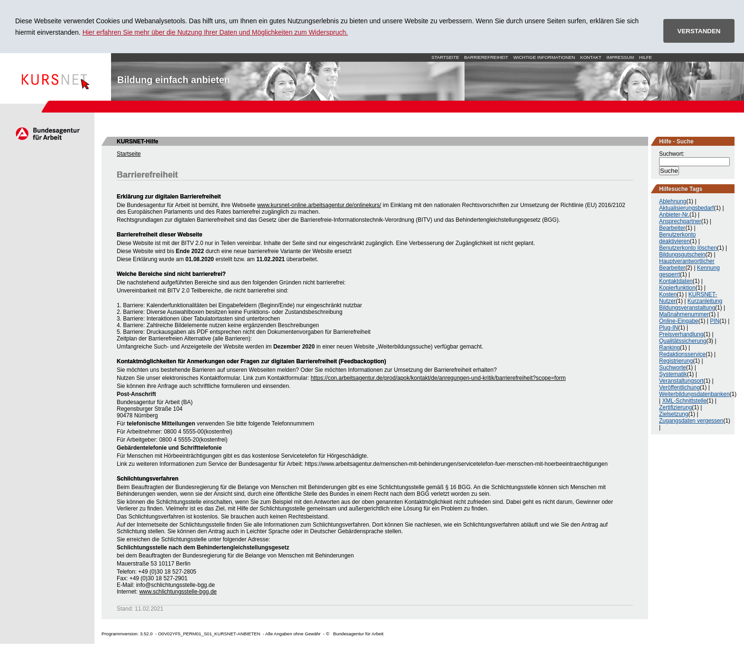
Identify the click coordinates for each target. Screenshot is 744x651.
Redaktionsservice (682, 354)
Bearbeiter (672, 228)
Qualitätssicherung (682, 341)
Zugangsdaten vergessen (691, 420)
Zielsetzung (673, 414)
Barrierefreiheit (486, 57)
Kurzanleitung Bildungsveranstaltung (690, 304)
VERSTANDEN (699, 31)
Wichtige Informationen (544, 57)
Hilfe (645, 57)
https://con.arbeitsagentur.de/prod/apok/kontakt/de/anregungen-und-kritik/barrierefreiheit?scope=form (438, 378)
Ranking (669, 347)
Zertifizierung (675, 407)
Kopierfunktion (677, 287)
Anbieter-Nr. (674, 214)
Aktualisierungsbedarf (686, 208)
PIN (714, 321)
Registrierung (676, 361)
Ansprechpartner (680, 221)
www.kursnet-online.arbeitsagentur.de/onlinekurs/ (319, 205)
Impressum (620, 57)
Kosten (668, 294)
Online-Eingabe (678, 321)
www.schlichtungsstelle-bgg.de (177, 591)
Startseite (55, 77)
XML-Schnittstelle (684, 400)
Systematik (673, 374)
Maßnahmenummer (684, 314)
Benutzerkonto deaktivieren (677, 238)
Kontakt (591, 57)
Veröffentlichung (679, 387)
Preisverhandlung (681, 334)
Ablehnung (672, 201)
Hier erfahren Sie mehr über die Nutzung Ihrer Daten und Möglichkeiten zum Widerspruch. (215, 32)
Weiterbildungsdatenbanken (694, 394)
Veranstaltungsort (681, 380)
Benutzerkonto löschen (688, 248)
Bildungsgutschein (682, 254)
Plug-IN (668, 327)
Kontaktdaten (676, 281)
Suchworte (672, 367)
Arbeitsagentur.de (47, 133)
